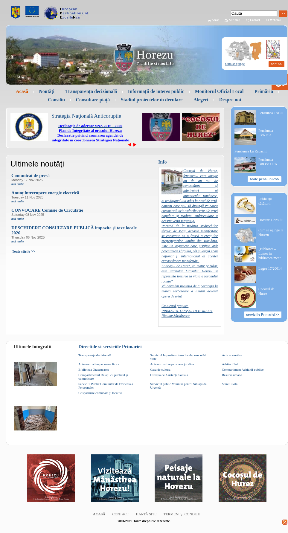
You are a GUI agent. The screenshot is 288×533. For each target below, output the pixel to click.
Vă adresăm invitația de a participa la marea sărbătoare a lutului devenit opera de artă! (189, 291)
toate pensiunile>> (264, 179)
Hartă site (146, 514)
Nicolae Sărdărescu (175, 316)
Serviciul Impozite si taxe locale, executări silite (178, 357)
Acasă (216, 20)
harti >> (276, 64)
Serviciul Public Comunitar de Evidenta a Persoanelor (105, 385)
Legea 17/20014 (270, 268)
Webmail (275, 20)
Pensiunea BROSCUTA (267, 162)
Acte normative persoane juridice (172, 364)
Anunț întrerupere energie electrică (45, 192)
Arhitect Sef (230, 364)
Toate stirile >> (23, 251)
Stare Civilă (229, 384)
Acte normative (232, 355)
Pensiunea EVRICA (265, 133)
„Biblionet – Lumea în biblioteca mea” (269, 253)
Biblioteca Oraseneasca (93, 369)
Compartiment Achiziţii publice (242, 369)
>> (283, 13)
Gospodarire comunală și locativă (100, 393)
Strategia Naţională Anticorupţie (86, 116)
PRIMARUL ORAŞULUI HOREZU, (187, 311)
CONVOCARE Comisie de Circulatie (47, 210)
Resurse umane (232, 375)
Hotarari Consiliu (271, 220)
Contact (255, 20)
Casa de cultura (160, 369)
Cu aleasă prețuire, (175, 306)
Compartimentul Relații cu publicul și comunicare (103, 376)
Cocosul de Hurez (266, 291)
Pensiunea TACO (270, 113)
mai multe (17, 184)
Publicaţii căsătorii (265, 201)
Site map (234, 20)
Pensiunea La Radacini (250, 151)
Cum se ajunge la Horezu (270, 232)
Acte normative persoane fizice (98, 364)
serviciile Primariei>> (262, 314)
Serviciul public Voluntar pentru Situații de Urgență (178, 385)
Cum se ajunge (235, 63)
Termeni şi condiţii (182, 514)
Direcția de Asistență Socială (169, 375)
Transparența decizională (94, 355)
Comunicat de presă (30, 175)
